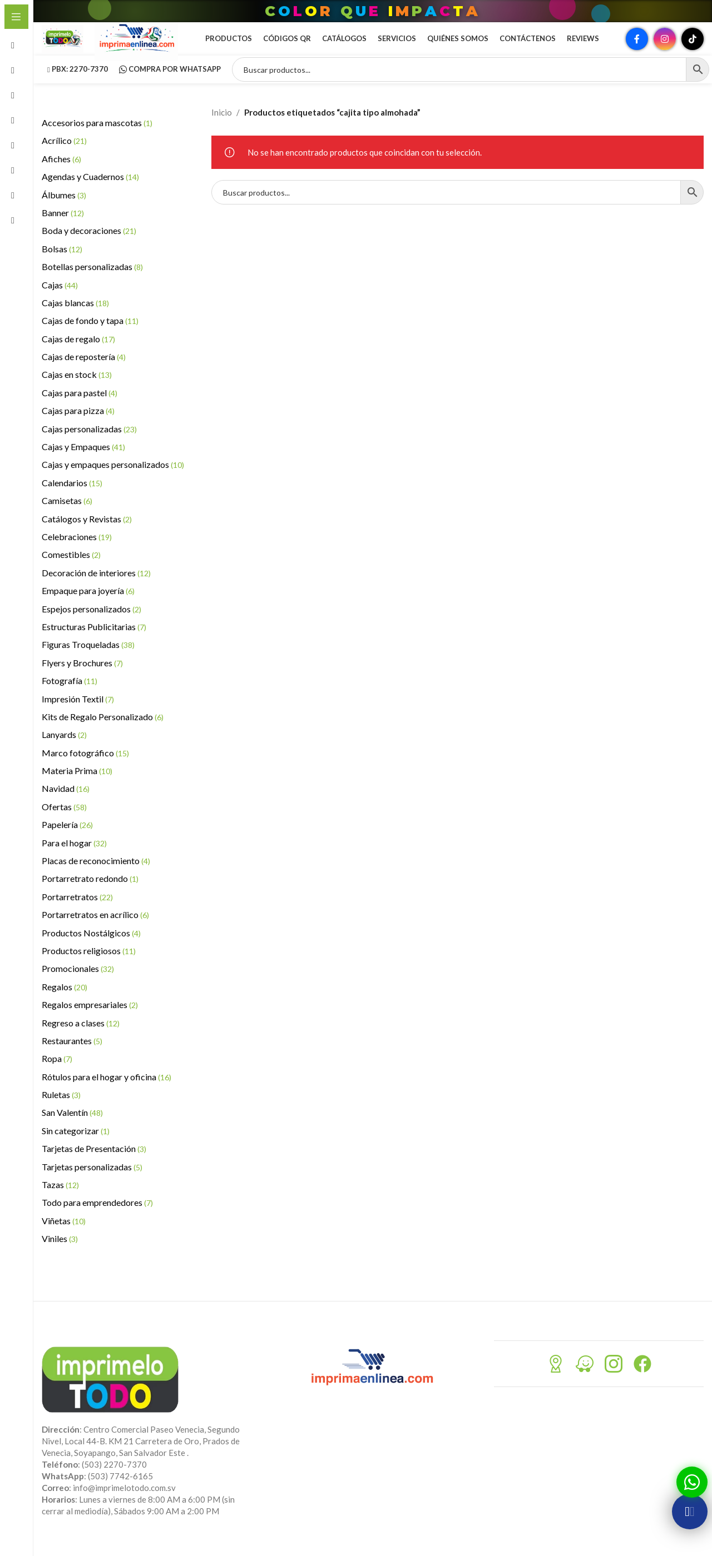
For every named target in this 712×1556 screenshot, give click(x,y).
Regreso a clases (81, 1039)
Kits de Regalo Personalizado (103, 733)
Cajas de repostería (84, 373)
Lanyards (64, 751)
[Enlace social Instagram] (665, 47)
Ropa (57, 1075)
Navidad (66, 805)
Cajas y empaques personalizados (113, 481)
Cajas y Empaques (83, 463)
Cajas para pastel (79, 409)
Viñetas (64, 1237)
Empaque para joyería (88, 607)
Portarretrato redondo (90, 895)
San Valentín (72, 1129)
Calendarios (72, 499)
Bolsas (62, 265)
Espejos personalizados (91, 625)
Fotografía (69, 697)
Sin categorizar (76, 1147)
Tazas (60, 1201)
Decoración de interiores (96, 589)
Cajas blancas (75, 319)
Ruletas (61, 1111)
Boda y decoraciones (89, 247)
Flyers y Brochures (82, 679)
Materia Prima (77, 787)
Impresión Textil (78, 715)
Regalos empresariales (90, 1021)
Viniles (60, 1255)
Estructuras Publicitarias (94, 643)
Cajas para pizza (78, 427)
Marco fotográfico (85, 769)
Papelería (67, 841)
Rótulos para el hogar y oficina (106, 1093)
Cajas (60, 301)
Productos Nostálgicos (91, 949)
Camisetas (67, 517)
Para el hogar (74, 859)
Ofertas (64, 823)
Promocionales (78, 985)
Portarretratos (77, 913)
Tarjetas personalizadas (92, 1183)
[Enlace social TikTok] (692, 47)
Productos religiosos (89, 967)
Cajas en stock (77, 391)
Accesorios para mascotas (97, 139)
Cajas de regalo (78, 355)
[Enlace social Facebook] (637, 47)
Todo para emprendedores (97, 1219)
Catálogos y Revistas (87, 535)
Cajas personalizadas (89, 445)
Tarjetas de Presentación (94, 1165)
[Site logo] (69, 46)
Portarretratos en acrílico (95, 931)
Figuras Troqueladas (88, 661)
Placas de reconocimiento (96, 877)
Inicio (221, 129)
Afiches (61, 175)
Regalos (64, 1003)
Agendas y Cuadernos (90, 193)
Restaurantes (72, 1057)
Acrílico (64, 157)
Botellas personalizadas (92, 283)
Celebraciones (77, 553)
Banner (63, 229)
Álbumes (64, 211)
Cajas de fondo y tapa (90, 337)
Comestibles (71, 571)
